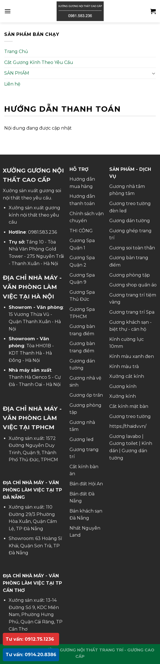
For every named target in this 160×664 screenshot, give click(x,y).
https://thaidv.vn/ (127, 426)
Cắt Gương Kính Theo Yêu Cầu (38, 62)
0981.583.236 (42, 232)
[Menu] (7, 11)
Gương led (81, 439)
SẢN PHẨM (16, 73)
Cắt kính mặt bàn (128, 406)
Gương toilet (123, 443)
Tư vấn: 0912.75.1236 (30, 639)
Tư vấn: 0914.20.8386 (31, 654)
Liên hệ (12, 84)
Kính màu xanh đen (131, 356)
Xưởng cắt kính (126, 376)
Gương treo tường (130, 416)
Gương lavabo (125, 436)
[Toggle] (153, 73)
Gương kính (122, 386)
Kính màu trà (124, 366)
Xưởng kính (122, 396)
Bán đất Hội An (86, 483)
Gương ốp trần (86, 395)
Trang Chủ (16, 51)
